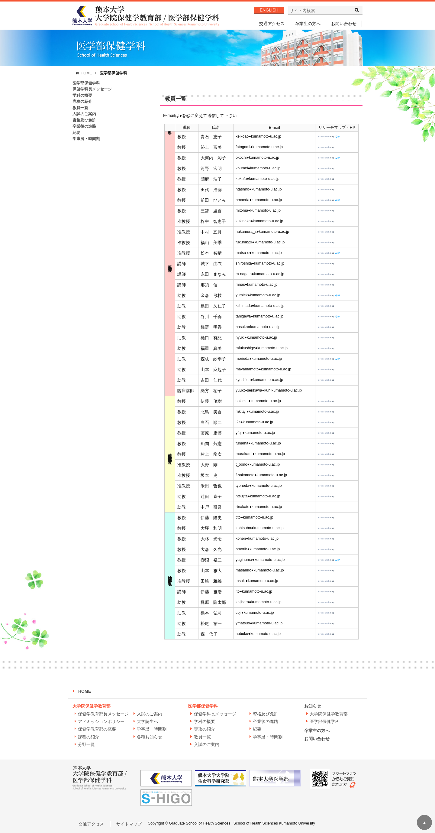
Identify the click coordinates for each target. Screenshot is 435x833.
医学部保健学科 (113, 73)
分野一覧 (86, 744)
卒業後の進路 (84, 126)
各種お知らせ (149, 736)
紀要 (76, 133)
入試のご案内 (84, 114)
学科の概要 (82, 95)
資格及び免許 (84, 120)
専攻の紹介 (82, 101)
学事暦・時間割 (86, 139)
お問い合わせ (343, 23)
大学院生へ (147, 721)
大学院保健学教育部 (91, 706)
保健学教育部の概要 (97, 729)
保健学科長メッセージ (92, 89)
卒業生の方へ (308, 23)
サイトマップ (129, 824)
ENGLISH (269, 10)
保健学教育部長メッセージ (103, 713)
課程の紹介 (88, 736)
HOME (86, 73)
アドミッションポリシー (101, 721)
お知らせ (312, 706)
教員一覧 (80, 108)
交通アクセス (272, 23)
